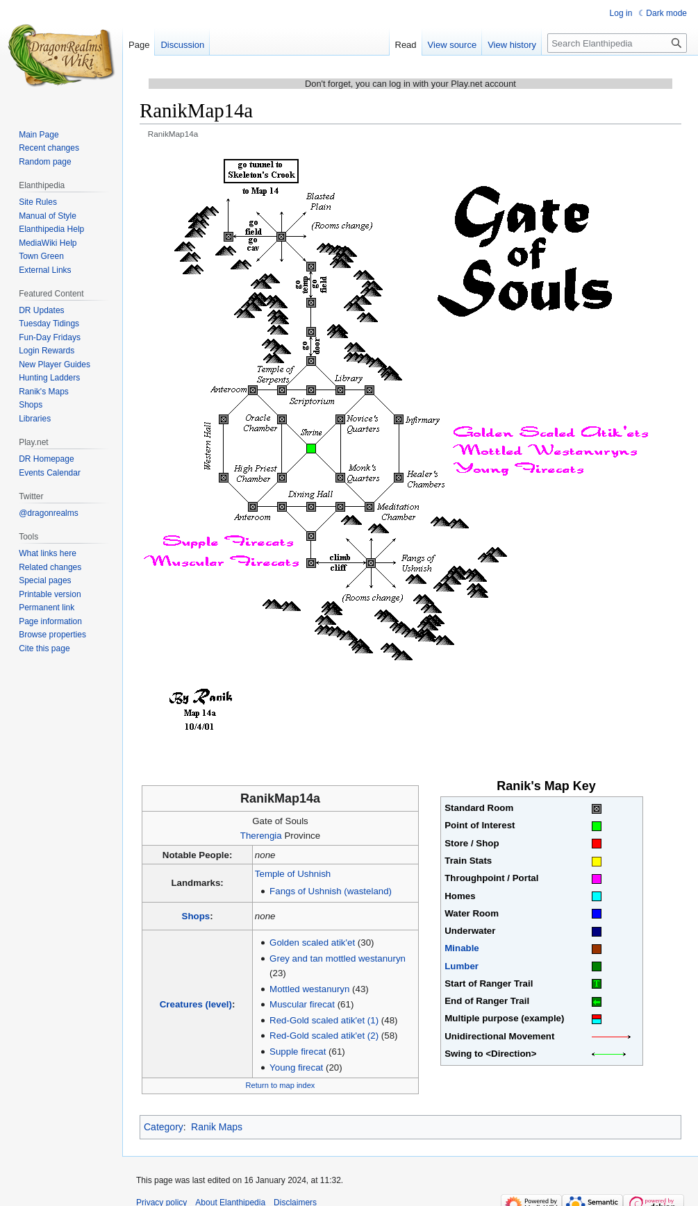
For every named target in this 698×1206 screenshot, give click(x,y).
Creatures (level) (196, 1004)
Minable (461, 948)
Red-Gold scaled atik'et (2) (324, 1035)
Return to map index (280, 1085)
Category (163, 1126)
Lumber (461, 966)
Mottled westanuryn (309, 989)
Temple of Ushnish (293, 874)
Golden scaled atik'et (312, 942)
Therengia (261, 835)
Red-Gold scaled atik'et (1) (324, 1020)
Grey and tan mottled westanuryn (337, 958)
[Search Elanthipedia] (617, 43)
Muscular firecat (302, 1004)
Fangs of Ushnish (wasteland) (330, 891)
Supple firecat (297, 1051)
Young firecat (296, 1067)
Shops (196, 916)
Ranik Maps (216, 1126)
